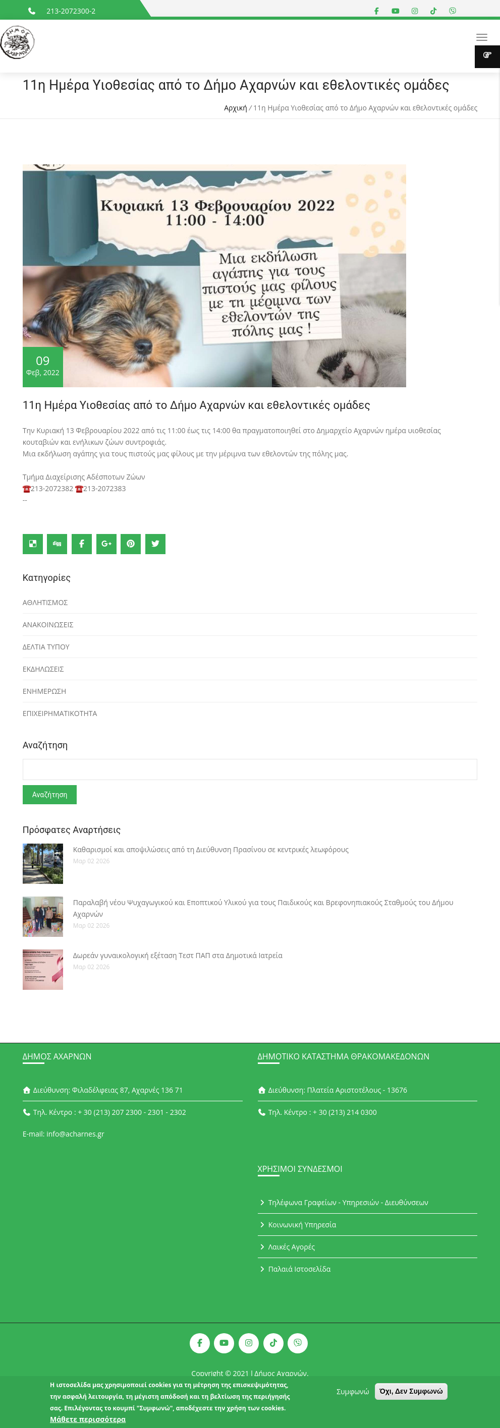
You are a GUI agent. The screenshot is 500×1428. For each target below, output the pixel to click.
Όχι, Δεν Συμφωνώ (411, 1393)
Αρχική (235, 107)
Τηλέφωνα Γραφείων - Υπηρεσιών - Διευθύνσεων (343, 1203)
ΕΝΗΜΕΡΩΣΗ (45, 691)
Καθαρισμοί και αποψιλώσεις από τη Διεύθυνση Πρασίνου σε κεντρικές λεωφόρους (211, 850)
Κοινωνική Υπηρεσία (297, 1225)
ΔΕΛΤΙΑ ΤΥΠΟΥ (46, 646)
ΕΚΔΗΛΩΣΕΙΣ (43, 669)
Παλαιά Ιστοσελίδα (294, 1269)
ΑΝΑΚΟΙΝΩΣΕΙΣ (48, 624)
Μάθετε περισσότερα (88, 1421)
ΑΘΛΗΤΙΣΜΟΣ (45, 602)
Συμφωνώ (353, 1393)
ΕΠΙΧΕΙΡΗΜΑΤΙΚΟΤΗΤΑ (60, 713)
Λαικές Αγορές (286, 1247)
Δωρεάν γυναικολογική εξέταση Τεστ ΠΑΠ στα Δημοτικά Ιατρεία (178, 956)
